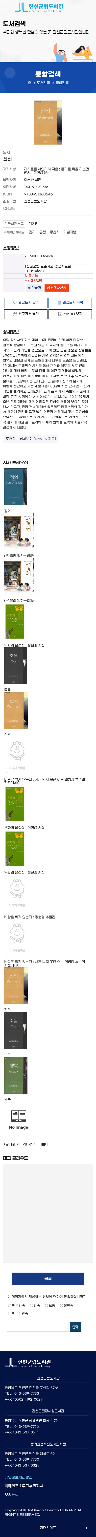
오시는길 (12, 1494)
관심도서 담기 (29, 302)
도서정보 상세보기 (31, 439)
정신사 (54, 232)
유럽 (42, 232)
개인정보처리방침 (18, 1477)
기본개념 (69, 232)
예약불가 (34, 288)
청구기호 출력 (29, 314)
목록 (48, 1279)
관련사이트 (48, 1528)
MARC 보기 (73, 314)
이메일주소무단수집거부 (24, 1486)
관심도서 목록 (73, 302)
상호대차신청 (56, 288)
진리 (32, 232)
